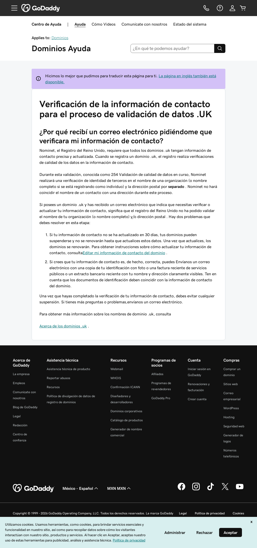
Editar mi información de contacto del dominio (124, 253)
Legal (17, 416)
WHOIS (115, 378)
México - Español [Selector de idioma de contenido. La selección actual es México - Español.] (80, 488)
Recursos (53, 387)
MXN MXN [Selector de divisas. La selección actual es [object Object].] (119, 488)
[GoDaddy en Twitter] (225, 490)
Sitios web (230, 384)
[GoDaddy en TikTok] (210, 490)
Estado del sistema (189, 24)
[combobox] (172, 48)
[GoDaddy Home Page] (33, 488)
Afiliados (157, 374)
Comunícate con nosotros (144, 24)
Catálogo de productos (126, 420)
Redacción (20, 425)
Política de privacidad (210, 513)
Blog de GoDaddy (25, 407)
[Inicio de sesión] (232, 8)
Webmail (116, 369)
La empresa (21, 374)
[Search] (219, 48)
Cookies (238, 513)
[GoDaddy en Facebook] (181, 490)
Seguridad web (233, 426)
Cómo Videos (103, 24)
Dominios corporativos (126, 411)
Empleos (19, 383)
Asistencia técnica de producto (68, 369)
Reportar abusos (58, 378)
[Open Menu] (12, 8)
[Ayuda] (219, 8)
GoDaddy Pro (160, 398)
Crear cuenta (197, 399)
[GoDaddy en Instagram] (196, 490)
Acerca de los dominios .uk (63, 326)
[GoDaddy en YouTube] (239, 490)
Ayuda (80, 24)
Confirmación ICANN (125, 387)
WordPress (231, 408)
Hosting (228, 417)
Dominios (59, 38)
